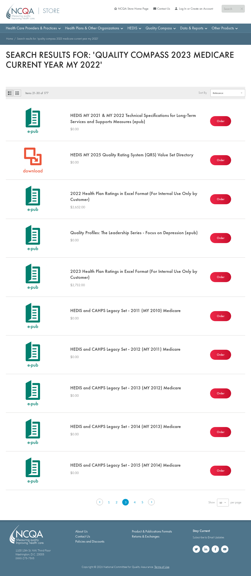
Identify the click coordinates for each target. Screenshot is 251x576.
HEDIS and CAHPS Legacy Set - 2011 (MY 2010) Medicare (125, 310)
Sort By (202, 93)
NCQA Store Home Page (133, 9)
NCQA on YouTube (224, 549)
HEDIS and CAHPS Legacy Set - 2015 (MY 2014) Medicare (125, 465)
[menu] (125, 28)
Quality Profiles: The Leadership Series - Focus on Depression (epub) (134, 233)
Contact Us (163, 9)
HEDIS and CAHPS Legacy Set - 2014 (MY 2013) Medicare (125, 426)
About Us (81, 531)
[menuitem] (32, 28)
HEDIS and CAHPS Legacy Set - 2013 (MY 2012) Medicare (125, 388)
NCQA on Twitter (196, 549)
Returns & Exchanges (145, 536)
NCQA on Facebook (215, 549)
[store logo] (20, 11)
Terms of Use (161, 566)
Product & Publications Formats (152, 531)
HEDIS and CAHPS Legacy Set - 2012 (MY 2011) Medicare (125, 349)
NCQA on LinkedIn (205, 549)
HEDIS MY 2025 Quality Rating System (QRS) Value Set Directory (131, 155)
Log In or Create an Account (195, 9)
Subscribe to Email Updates (208, 537)
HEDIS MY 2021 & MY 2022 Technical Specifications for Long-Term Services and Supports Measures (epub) (133, 118)
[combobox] (233, 9)
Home (10, 39)
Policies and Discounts (89, 541)
